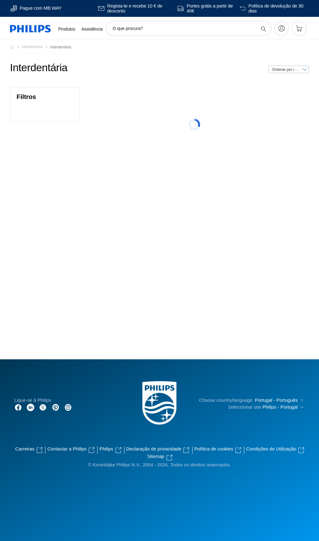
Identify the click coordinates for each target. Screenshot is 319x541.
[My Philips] (281, 28)
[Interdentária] (36, 47)
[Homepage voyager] (16, 47)
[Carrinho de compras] (299, 28)
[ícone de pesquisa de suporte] (263, 28)
